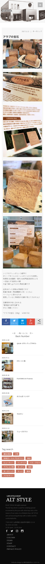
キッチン (21, 467)
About (10, 535)
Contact (11, 546)
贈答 (30, 467)
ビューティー (9, 462)
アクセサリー (9, 475)
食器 (28, 471)
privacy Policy (14, 549)
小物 (16, 454)
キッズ (20, 471)
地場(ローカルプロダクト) (13, 458)
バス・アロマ (35, 462)
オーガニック (9, 471)
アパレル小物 (9, 467)
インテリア (22, 462)
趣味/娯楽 (7, 454)
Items (9, 540)
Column (11, 538)
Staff (9, 543)
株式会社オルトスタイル (31, 562)
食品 (29, 458)
